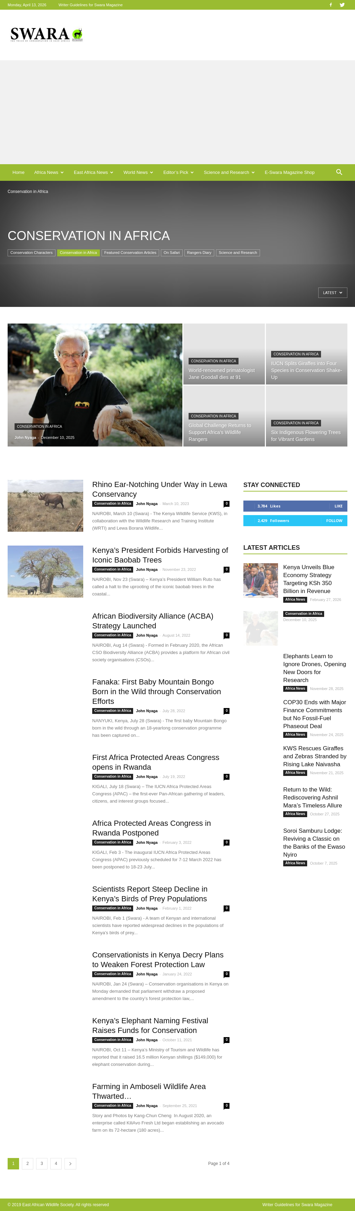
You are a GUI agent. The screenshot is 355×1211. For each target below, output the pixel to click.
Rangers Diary (199, 252)
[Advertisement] (177, 112)
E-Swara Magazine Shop (290, 172)
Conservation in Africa (78, 252)
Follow (334, 520)
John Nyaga (25, 437)
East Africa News (93, 172)
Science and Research (229, 172)
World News (138, 172)
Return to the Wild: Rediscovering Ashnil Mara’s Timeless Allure (312, 797)
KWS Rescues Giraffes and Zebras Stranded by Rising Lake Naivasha (314, 756)
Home (18, 172)
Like (339, 506)
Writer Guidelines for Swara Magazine (91, 5)
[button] (339, 172)
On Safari (172, 252)
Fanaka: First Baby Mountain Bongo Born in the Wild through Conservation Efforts (156, 692)
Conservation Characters (31, 252)
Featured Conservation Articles (130, 252)
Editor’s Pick (178, 172)
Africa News (49, 172)
